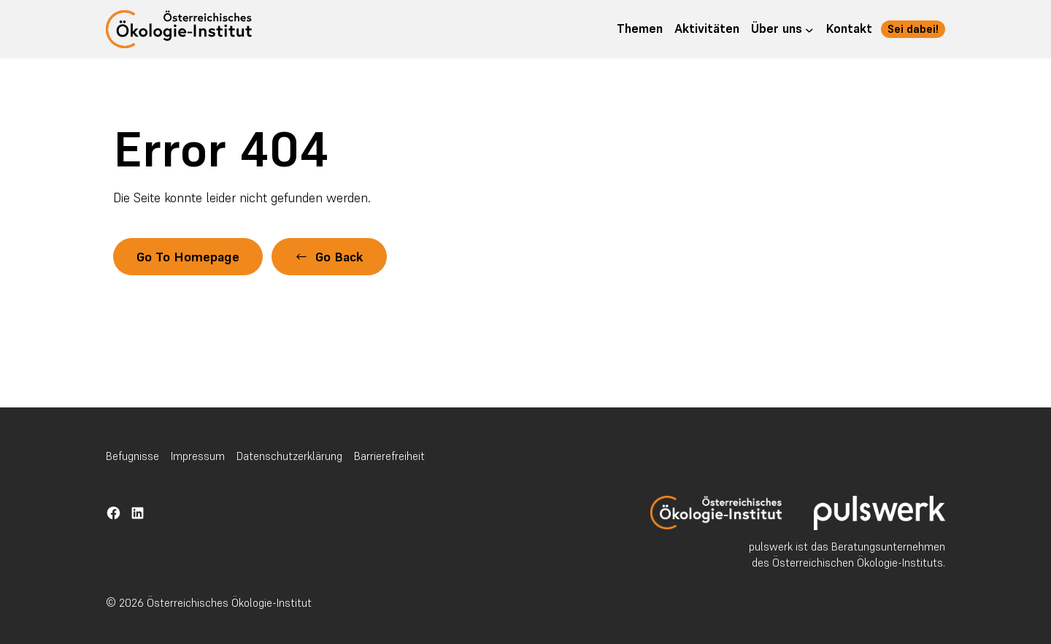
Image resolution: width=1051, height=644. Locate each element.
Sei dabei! (913, 29)
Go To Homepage (187, 256)
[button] (329, 256)
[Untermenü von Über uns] (809, 29)
